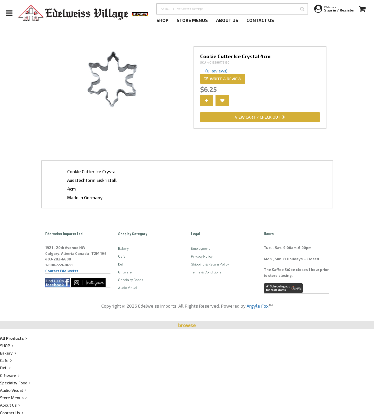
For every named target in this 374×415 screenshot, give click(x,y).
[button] (302, 9)
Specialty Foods (130, 280)
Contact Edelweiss (61, 271)
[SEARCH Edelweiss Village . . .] (232, 9)
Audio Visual (127, 287)
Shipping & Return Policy (210, 264)
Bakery (123, 248)
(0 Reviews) (216, 70)
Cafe (121, 256)
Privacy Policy (201, 256)
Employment (200, 248)
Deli (120, 264)
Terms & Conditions (206, 272)
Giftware (125, 272)
